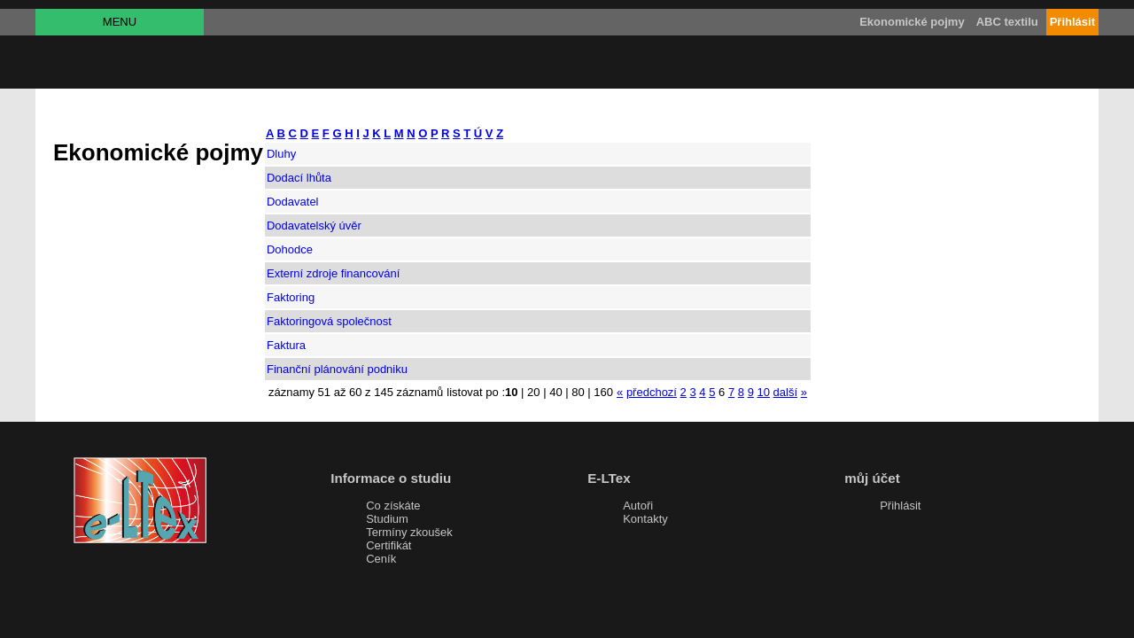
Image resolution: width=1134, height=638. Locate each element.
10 (763, 392)
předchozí (651, 392)
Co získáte (393, 505)
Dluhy (281, 153)
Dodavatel (293, 201)
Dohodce (290, 249)
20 (533, 392)
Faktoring (291, 297)
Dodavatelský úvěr (314, 225)
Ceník (381, 558)
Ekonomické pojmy (911, 21)
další (785, 392)
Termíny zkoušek (409, 532)
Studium (387, 518)
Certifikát (388, 545)
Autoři (638, 505)
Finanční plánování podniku (337, 369)
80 (577, 392)
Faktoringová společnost (329, 321)
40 (555, 392)
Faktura (286, 345)
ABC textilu (1007, 21)
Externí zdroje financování (333, 273)
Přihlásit (900, 505)
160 (603, 392)
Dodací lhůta (299, 177)
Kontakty (645, 518)
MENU (119, 21)
